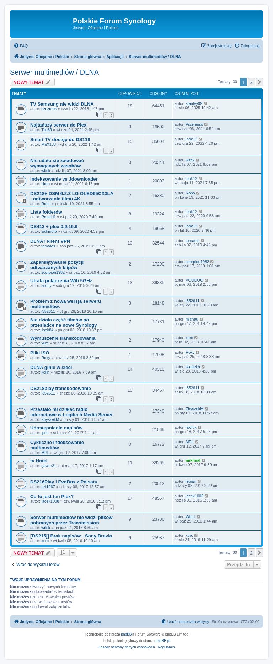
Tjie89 (46, 130)
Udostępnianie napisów (56, 427)
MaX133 (48, 144)
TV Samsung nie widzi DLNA (62, 104)
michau (192, 319)
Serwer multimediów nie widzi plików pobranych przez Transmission (71, 520)
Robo (45, 204)
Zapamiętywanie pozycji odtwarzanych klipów (57, 264)
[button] (259, 82)
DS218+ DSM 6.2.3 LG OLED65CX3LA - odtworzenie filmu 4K (71, 196)
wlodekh (193, 367)
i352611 (48, 311)
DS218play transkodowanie (60, 388)
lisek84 (47, 330)
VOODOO (194, 280)
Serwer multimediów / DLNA (54, 72)
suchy (46, 285)
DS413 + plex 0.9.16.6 (53, 226)
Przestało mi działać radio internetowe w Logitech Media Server (71, 412)
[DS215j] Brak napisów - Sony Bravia (71, 536)
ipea (45, 432)
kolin (45, 372)
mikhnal (193, 460)
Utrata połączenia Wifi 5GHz (61, 280)
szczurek (49, 109)
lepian (191, 481)
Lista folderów (46, 212)
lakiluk (191, 427)
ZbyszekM (50, 419)
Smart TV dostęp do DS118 (60, 139)
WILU (191, 517)
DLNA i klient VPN (50, 241)
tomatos (48, 246)
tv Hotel (38, 461)
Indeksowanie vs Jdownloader (64, 179)
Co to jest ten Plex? (52, 496)
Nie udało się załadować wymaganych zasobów (57, 163)
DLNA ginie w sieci (51, 367)
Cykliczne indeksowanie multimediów (57, 445)
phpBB (126, 634)
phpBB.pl (163, 641)
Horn (45, 184)
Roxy (45, 357)
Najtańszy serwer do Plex (58, 125)
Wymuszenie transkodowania (63, 338)
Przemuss (194, 124)
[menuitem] (21, 46)
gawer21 (48, 466)
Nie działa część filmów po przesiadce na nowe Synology (63, 322)
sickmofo (49, 231)
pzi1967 (48, 486)
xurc (45, 343)
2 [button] (251, 82)
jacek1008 (50, 501)
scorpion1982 (53, 272)
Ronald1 (48, 217)
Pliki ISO (39, 352)
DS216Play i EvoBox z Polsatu (63, 481)
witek (45, 170)
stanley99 (194, 103)
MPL (45, 452)
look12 (191, 139)
